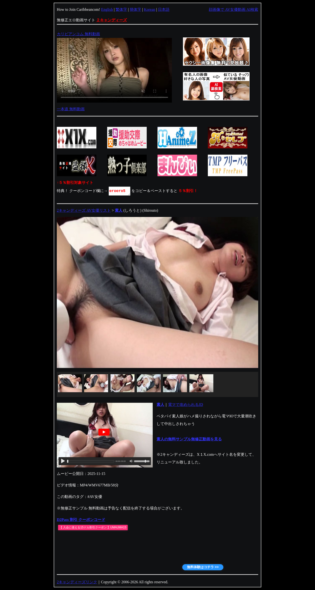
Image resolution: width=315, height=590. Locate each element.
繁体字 (121, 9)
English (107, 9)
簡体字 (135, 9)
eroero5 (120, 191)
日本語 (163, 9)
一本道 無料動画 (71, 109)
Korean (149, 9)
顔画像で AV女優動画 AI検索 (233, 9)
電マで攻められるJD (185, 405)
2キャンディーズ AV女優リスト (84, 210)
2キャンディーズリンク (77, 582)
